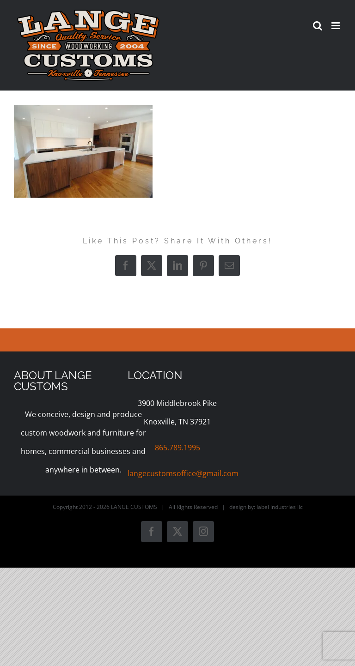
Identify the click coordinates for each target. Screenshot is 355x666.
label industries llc (280, 507)
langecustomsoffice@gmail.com (183, 473)
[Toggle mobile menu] (336, 25)
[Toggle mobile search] (317, 25)
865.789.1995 (177, 447)
